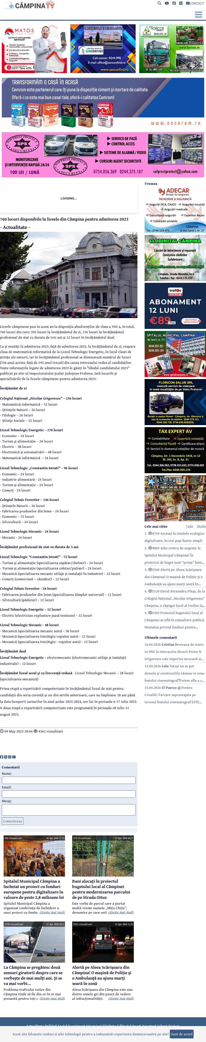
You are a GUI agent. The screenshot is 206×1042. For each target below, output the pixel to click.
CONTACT (195, 3)
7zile (189, 526)
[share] (1, 757)
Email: (6, 787)
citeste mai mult (52, 912)
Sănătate (109, 1026)
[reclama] (34, 71)
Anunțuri (149, 1026)
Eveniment (76, 1026)
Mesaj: (6, 800)
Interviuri (94, 1026)
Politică (51, 1026)
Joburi (162, 1026)
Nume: (7, 773)
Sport (136, 1026)
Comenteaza (12, 821)
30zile (201, 526)
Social (62, 1026)
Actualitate (35, 1026)
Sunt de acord (182, 1034)
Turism (174, 1026)
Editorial (124, 1026)
